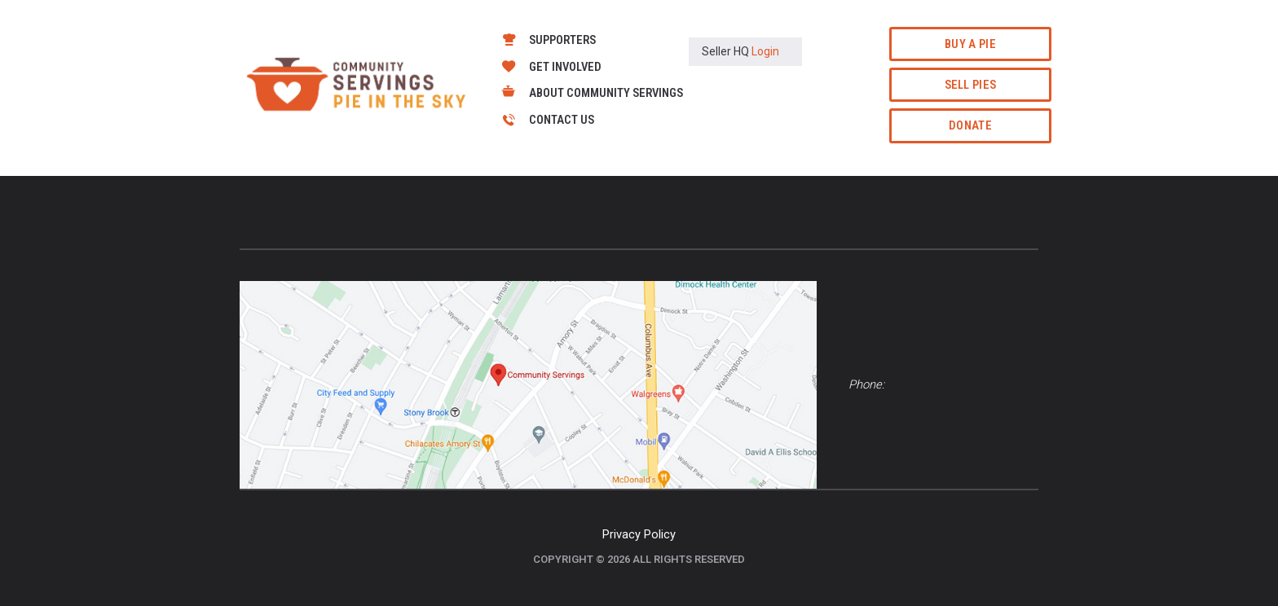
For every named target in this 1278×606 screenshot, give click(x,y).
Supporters (562, 39)
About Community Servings (606, 92)
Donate (970, 125)
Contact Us (561, 119)
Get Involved (565, 66)
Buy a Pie (970, 44)
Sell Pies (971, 84)
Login (765, 51)
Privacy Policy (639, 534)
